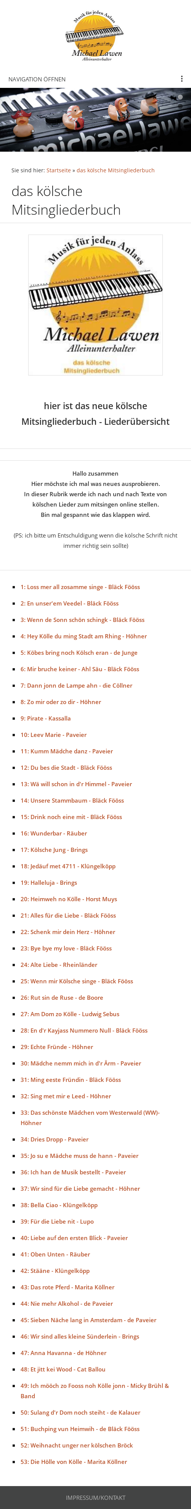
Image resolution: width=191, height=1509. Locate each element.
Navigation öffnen (37, 79)
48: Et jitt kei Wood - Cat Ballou (63, 1369)
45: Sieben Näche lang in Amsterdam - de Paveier (88, 1320)
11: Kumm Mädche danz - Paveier (67, 751)
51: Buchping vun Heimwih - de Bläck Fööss (80, 1429)
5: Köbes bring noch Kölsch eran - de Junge (79, 652)
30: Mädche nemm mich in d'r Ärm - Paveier (81, 1063)
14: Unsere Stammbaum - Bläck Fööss (72, 800)
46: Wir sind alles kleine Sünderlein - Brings (80, 1336)
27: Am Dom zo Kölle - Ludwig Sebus (70, 1014)
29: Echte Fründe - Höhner (57, 1047)
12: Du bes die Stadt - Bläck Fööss (66, 767)
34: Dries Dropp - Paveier (54, 1139)
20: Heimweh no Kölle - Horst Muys (69, 899)
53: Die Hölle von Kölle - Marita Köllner (74, 1461)
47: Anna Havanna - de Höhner (63, 1353)
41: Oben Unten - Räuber (55, 1254)
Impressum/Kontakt (95, 1497)
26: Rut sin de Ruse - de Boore (62, 997)
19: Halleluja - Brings (49, 882)
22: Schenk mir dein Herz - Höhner (68, 932)
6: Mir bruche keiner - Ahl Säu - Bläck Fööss (80, 669)
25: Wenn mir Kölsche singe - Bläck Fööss (77, 981)
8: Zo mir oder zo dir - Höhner (61, 702)
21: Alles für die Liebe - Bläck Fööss (68, 915)
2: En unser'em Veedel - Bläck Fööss (70, 603)
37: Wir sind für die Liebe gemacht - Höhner (80, 1188)
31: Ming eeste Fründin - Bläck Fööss (71, 1079)
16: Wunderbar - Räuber (54, 833)
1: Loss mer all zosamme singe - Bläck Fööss (80, 587)
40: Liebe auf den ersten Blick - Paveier (74, 1238)
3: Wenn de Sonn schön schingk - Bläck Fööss (82, 619)
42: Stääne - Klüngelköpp (55, 1270)
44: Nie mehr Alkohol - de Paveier (67, 1303)
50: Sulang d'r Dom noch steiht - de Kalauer (80, 1412)
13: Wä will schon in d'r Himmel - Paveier (76, 784)
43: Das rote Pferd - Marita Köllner (67, 1287)
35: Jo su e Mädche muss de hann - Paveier (79, 1155)
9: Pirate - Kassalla (46, 718)
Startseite (59, 170)
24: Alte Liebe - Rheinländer (59, 964)
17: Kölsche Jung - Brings (54, 849)
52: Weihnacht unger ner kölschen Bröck (77, 1445)
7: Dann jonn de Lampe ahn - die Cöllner (76, 685)
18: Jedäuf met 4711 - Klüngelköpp (68, 866)
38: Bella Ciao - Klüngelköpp (59, 1205)
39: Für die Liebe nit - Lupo (57, 1221)
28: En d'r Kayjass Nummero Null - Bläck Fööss (84, 1030)
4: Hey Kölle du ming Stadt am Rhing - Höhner (84, 636)
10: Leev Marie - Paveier (54, 734)
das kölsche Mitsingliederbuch (116, 170)
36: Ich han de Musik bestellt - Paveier (73, 1172)
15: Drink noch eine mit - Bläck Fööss (71, 817)
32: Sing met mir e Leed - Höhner (66, 1096)
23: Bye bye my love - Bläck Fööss (66, 948)
